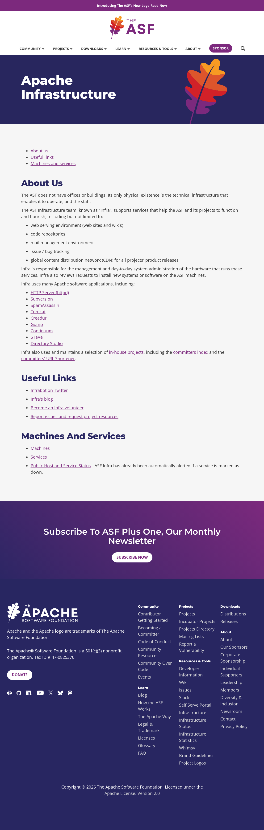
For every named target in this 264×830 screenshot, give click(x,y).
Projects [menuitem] (187, 614)
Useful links (42, 157)
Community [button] (32, 48)
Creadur (38, 318)
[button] (242, 48)
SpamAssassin (45, 305)
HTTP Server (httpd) (50, 292)
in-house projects (126, 352)
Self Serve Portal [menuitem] (195, 705)
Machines (40, 448)
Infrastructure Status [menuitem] (192, 723)
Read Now (159, 5)
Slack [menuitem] (184, 697)
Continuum (42, 331)
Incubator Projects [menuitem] (197, 621)
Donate (20, 674)
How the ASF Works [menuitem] (150, 706)
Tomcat (38, 311)
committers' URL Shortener (48, 358)
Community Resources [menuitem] (149, 652)
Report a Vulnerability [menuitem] (191, 647)
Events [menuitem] (144, 677)
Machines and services (53, 163)
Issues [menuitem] (185, 690)
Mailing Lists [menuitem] (191, 636)
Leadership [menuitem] (231, 682)
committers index (190, 352)
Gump (37, 324)
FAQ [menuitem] (142, 753)
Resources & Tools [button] (157, 48)
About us (39, 151)
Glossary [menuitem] (146, 745)
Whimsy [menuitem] (187, 748)
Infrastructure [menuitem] (192, 712)
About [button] (192, 48)
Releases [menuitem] (229, 621)
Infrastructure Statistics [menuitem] (192, 737)
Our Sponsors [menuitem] (234, 647)
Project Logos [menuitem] (192, 763)
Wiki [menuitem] (183, 682)
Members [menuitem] (229, 690)
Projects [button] (62, 48)
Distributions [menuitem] (233, 614)
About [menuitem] (226, 639)
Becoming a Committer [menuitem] (150, 631)
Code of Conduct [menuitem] (154, 641)
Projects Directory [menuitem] (196, 629)
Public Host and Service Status (61, 465)
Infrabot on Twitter (49, 390)
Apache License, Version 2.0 (132, 793)
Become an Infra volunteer (57, 408)
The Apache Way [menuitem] (154, 716)
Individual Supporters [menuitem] (231, 672)
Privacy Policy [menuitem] (233, 726)
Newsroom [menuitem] (231, 711)
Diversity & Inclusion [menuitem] (231, 701)
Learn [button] (122, 48)
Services (39, 457)
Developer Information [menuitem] (191, 672)
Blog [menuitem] (142, 695)
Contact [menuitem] (227, 719)
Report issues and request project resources (74, 416)
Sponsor (221, 48)
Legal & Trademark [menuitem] (148, 727)
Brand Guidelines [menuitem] (196, 755)
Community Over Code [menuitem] (155, 666)
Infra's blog (42, 399)
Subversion (42, 299)
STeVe (37, 337)
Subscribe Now (132, 557)
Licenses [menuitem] (146, 738)
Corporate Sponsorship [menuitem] (232, 658)
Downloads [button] (93, 48)
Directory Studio (47, 343)
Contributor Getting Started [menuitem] (153, 617)
